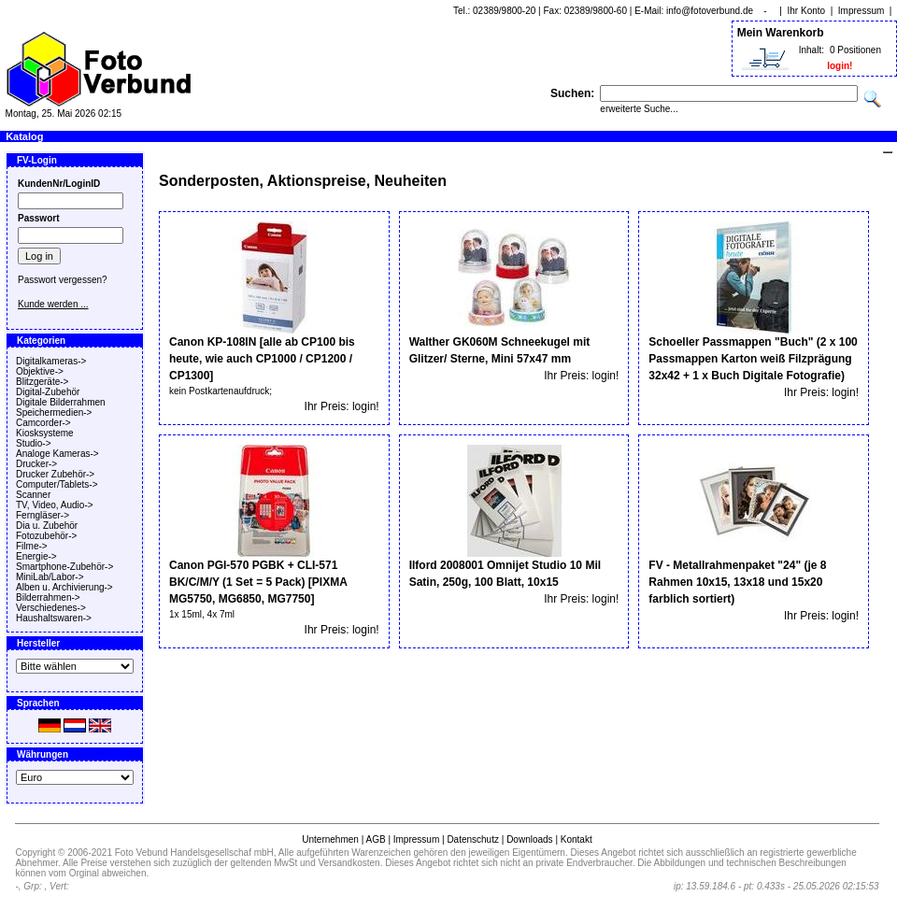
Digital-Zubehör (47, 392)
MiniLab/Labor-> (50, 577)
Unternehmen (330, 839)
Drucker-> (36, 464)
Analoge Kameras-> (57, 453)
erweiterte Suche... (638, 109)
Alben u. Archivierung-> (64, 587)
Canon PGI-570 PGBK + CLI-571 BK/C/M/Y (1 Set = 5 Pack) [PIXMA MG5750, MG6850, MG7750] (258, 582)
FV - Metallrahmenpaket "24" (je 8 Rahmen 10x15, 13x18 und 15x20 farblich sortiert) (737, 582)
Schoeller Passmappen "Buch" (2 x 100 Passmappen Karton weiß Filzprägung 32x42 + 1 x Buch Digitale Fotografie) (752, 358)
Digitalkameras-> (51, 361)
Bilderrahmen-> (48, 597)
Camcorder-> (43, 423)
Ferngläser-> (42, 515)
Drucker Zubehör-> (55, 474)
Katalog (24, 136)
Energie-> (36, 556)
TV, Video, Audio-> (54, 505)
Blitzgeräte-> (42, 382)
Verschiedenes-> (51, 608)
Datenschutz (473, 839)
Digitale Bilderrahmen (61, 402)
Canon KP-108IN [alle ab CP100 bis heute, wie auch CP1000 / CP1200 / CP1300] (262, 358)
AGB (375, 839)
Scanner (33, 495)
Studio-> (33, 443)
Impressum (861, 11)
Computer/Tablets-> (57, 484)
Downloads (529, 839)
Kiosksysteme (45, 433)
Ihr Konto (807, 11)
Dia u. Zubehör (47, 525)
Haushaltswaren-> (54, 618)
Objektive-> (40, 371)
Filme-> (32, 546)
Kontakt (576, 839)
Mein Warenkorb (780, 32)
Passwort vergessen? (62, 280)
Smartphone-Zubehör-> (64, 567)
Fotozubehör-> (46, 536)
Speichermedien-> (54, 412)
